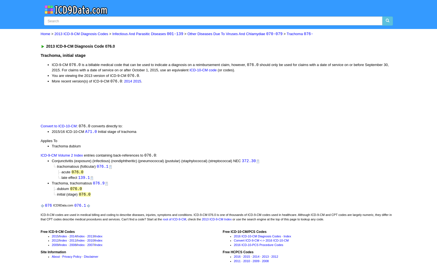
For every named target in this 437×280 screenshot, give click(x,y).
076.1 (102, 168)
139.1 (84, 179)
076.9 (99, 185)
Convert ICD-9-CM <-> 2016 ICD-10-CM (261, 243)
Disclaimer (91, 258)
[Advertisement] (140, 103)
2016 (237, 258)
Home (45, 34)
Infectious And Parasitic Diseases (147, 34)
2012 (55, 243)
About (56, 258)
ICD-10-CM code (203, 70)
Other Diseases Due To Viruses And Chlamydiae (235, 34)
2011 (72, 243)
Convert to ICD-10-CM (59, 127)
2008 (72, 247)
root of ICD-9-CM (174, 221)
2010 (90, 243)
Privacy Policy (71, 258)
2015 (137, 82)
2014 (128, 82)
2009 (55, 247)
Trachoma (300, 34)
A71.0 (91, 132)
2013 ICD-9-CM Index (217, 221)
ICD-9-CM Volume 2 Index (62, 157)
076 (48, 207)
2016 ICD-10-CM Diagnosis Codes (257, 238)
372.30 (249, 162)
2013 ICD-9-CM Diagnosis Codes (81, 34)
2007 (90, 247)
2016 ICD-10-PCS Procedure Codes (258, 247)
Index (63, 238)
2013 (90, 238)
